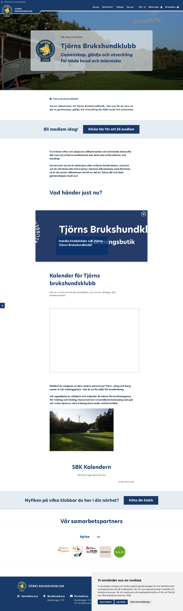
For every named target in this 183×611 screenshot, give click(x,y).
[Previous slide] (9, 236)
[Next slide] (172, 236)
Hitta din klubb (141, 500)
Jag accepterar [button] (106, 602)
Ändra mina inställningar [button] (140, 602)
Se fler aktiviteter (126, 482)
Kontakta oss (29, 596)
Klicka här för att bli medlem (111, 129)
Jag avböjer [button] (121, 602)
